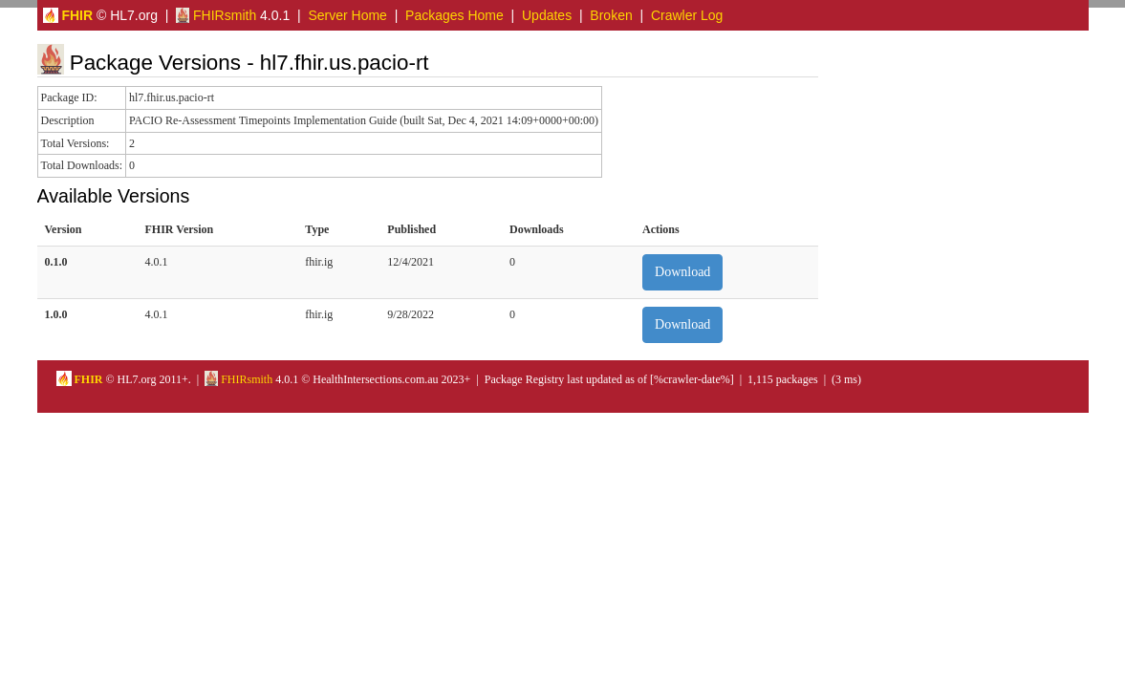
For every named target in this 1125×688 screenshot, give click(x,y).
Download (682, 272)
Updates (547, 15)
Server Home (347, 15)
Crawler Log (687, 15)
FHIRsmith (216, 15)
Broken (611, 15)
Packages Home (454, 15)
